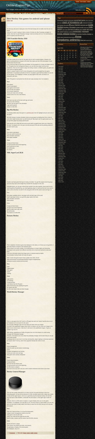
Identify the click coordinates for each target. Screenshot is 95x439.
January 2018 (61, 87)
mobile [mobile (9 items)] (84, 29)
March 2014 (61, 120)
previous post (30, 113)
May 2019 (60, 71)
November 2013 (62, 126)
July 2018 (60, 77)
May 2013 (60, 136)
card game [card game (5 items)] (59, 22)
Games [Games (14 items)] (77, 25)
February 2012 (61, 153)
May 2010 (60, 178)
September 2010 (62, 172)
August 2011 (61, 158)
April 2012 (60, 150)
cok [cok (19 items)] (81, 22)
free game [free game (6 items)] (66, 25)
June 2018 (60, 79)
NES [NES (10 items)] (88, 29)
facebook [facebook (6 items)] (90, 22)
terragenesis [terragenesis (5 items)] (66, 37)
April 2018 (60, 82)
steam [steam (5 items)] (61, 37)
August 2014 (61, 113)
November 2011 (62, 156)
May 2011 (60, 162)
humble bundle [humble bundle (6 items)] (79, 27)
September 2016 (62, 91)
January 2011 (61, 167)
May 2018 (60, 80)
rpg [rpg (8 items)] (77, 34)
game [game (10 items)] (72, 25)
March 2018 (61, 83)
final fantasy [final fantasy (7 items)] (60, 25)
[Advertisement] (84, 96)
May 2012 (60, 148)
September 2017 (62, 88)
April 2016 (60, 98)
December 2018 (62, 72)
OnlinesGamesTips (18, 5)
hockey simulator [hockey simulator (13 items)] (70, 27)
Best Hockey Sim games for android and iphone (28, 18)
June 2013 (60, 134)
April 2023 (60, 68)
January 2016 (61, 101)
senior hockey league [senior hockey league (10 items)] (84, 34)
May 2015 (60, 104)
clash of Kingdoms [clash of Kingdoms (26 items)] (70, 22)
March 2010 (61, 181)
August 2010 (61, 173)
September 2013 (62, 129)
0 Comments (12, 433)
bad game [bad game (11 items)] (81, 20)
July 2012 (60, 145)
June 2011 (60, 161)
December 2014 (62, 107)
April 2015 (60, 106)
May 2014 (60, 118)
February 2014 (61, 121)
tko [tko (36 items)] (78, 40)
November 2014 (62, 109)
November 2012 (62, 142)
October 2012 (61, 143)
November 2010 (62, 169)
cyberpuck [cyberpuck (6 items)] (85, 22)
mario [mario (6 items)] (80, 29)
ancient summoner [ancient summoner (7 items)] (69, 20)
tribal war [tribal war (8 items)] (83, 40)
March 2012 (61, 151)
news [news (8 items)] (91, 29)
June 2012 (60, 147)
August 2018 (61, 76)
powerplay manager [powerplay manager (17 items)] (81, 31)
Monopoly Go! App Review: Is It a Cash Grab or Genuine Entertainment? (86, 48)
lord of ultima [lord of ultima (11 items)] (74, 29)
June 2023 (60, 66)
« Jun (58, 60)
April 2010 (60, 180)
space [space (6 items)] (58, 37)
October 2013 (61, 128)
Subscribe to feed (80, 10)
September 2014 (62, 112)
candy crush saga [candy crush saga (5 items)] (89, 20)
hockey (28, 433)
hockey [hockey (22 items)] (60, 27)
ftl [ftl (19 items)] (70, 25)
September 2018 (62, 74)
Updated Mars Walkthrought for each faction (86, 57)
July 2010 (60, 175)
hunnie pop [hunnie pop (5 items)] (86, 27)
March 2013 (61, 139)
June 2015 (60, 102)
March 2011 (61, 166)
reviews (35, 433)
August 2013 (61, 131)
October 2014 (61, 110)
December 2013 (62, 125)
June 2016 (60, 95)
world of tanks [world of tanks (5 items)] (89, 40)
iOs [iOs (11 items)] (69, 29)
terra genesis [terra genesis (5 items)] (72, 37)
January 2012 (61, 155)
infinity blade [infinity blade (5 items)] (65, 29)
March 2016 (61, 99)
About (88, 1)
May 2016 (60, 96)
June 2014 (60, 117)
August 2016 (61, 93)
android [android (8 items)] (76, 20)
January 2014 (61, 123)
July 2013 (60, 132)
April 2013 (60, 137)
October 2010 (61, 170)
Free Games (83, 1)
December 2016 (62, 90)
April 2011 (60, 164)
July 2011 (60, 159)
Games (24, 433)
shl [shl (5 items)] (92, 34)
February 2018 (61, 85)
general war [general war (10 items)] (84, 25)
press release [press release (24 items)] (63, 34)
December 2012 (62, 140)
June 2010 (60, 177)
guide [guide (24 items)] (90, 25)
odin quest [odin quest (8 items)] (60, 31)
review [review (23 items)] (72, 34)
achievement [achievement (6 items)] (60, 20)
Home (77, 1)
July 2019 (60, 69)
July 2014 (60, 115)
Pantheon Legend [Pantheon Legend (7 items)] (68, 31)
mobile (31, 433)
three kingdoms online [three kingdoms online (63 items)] (69, 38)
